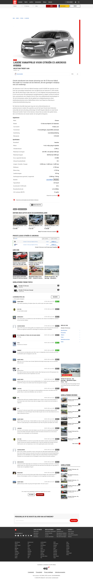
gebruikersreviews (65, 339)
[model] (29, 6)
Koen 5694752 (20, 462)
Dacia (16, 557)
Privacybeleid (39, 572)
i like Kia (19, 388)
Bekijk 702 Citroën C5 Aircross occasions (47, 231)
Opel (54, 548)
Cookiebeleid (31, 572)
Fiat (28, 546)
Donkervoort (30, 542)
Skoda (67, 543)
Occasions (38, 2)
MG (41, 557)
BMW (16, 550)
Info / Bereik (71, 533)
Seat (67, 542)
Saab (54, 557)
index (62, 341)
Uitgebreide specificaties (52, 195)
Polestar (55, 551)
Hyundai (29, 551)
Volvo (67, 554)
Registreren (40, 494)
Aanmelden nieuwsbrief (50, 531)
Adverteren (36, 533)
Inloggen (31, 494)
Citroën (15, 209)
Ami (18, 368)
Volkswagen (69, 553)
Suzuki (67, 548)
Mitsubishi (55, 543)
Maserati (42, 551)
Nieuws (20, 2)
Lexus (42, 546)
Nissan (54, 546)
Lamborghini (43, 542)
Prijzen (56, 179)
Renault (55, 554)
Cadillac (16, 551)
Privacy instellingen (48, 572)
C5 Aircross (27, 18)
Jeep (29, 556)
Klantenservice (60, 531)
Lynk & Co (43, 550)
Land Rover (43, 545)
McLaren (42, 554)
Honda (29, 550)
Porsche (55, 553)
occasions (63, 332)
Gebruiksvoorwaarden (73, 535)
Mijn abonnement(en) (61, 536)
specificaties (64, 330)
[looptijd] (46, 239)
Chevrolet (17, 553)
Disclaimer (36, 536)
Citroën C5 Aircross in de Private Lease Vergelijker (46, 247)
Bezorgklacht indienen (62, 533)
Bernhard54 (20, 316)
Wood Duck (20, 472)
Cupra (16, 556)
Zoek (51, 6)
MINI (54, 542)
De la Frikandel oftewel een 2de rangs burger (28, 335)
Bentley (16, 548)
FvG (18, 397)
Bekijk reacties (36, 205)
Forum (50, 2)
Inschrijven (74, 520)
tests (62, 337)
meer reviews (75, 443)
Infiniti (29, 553)
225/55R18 (49, 179)
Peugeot (55, 550)
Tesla (67, 550)
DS (28, 543)
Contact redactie (48, 533)
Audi (16, 546)
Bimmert (19, 350)
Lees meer (64, 390)
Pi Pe (18, 342)
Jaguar (29, 554)
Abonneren (36, 531)
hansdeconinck (21, 326)
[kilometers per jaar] (55, 239)
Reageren (55, 297)
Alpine (16, 543)
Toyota (67, 551)
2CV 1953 (19, 309)
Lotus (42, 548)
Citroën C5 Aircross (22, 209)
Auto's (31, 2)
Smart (67, 545)
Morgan (55, 545)
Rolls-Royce (56, 556)
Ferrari (29, 545)
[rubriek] (40, 6)
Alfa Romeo (17, 542)
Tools (44, 2)
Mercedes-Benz (44, 556)
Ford (29, 548)
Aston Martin (17, 545)
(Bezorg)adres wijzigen (62, 535)
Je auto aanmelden (49, 536)
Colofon (47, 535)
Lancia (42, 543)
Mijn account (71, 531)
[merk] (18, 6)
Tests (25, 2)
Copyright (36, 535)
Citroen (21, 18)
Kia (28, 557)
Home (14, 18)
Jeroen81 (19, 428)
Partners (70, 536)
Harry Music (20, 301)
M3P (18, 408)
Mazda (42, 553)
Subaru (67, 546)
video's (62, 335)
